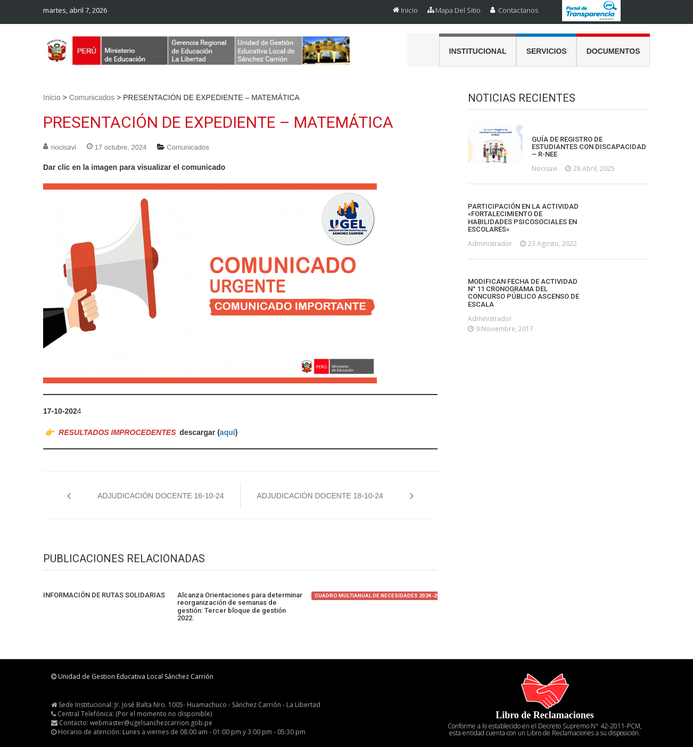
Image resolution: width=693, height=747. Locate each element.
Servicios (546, 51)
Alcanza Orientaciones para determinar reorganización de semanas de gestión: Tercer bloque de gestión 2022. (239, 607)
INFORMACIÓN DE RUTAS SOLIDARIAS (104, 595)
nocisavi (63, 147)
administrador (490, 243)
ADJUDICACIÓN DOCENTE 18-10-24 (320, 495)
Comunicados (92, 97)
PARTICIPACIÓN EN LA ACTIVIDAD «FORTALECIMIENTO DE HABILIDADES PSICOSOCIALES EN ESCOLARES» (523, 218)
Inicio (409, 10)
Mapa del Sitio (458, 10)
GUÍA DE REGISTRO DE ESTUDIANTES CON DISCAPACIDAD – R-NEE (589, 147)
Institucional (478, 51)
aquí (227, 432)
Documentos (613, 51)
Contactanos (518, 10)
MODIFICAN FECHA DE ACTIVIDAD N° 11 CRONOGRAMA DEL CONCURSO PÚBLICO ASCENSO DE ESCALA (523, 293)
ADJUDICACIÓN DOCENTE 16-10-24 (160, 495)
